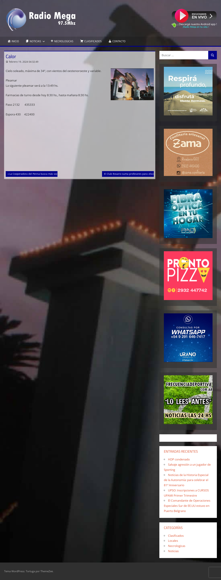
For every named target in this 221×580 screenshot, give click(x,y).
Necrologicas (176, 546)
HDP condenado (179, 459)
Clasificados (176, 536)
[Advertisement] (80, 145)
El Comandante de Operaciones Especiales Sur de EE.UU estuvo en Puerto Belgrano (187, 506)
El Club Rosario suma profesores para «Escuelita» (132, 173)
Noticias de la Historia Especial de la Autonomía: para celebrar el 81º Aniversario (186, 480)
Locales (173, 541)
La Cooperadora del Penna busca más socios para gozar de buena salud (51, 173)
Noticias (173, 551)
